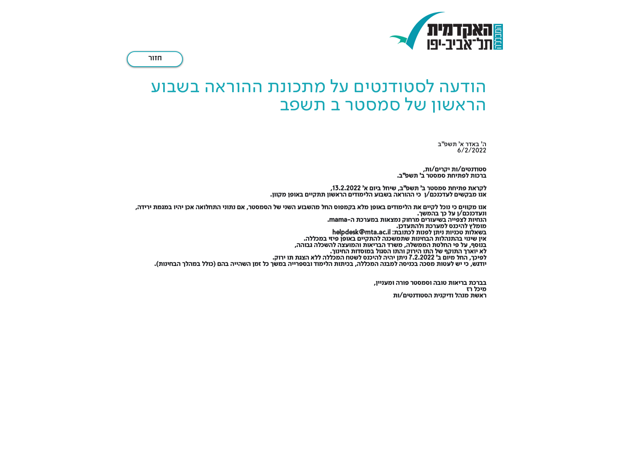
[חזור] (155, 59)
